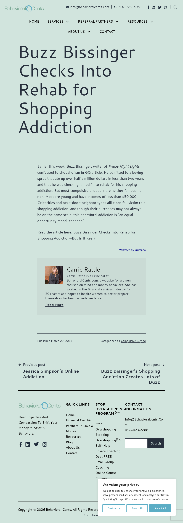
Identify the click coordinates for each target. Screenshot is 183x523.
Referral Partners (95, 21)
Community (103, 478)
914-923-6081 (130, 6)
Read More (54, 304)
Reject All (137, 508)
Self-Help (102, 445)
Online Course (105, 472)
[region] (137, 497)
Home (34, 21)
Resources (138, 21)
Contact (107, 31)
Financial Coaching (80, 420)
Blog (69, 442)
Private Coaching (107, 451)
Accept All (160, 508)
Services (55, 21)
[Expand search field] (175, 7)
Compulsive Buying (133, 341)
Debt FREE (103, 456)
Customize (114, 508)
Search (156, 443)
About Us (76, 31)
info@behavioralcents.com (89, 6)
